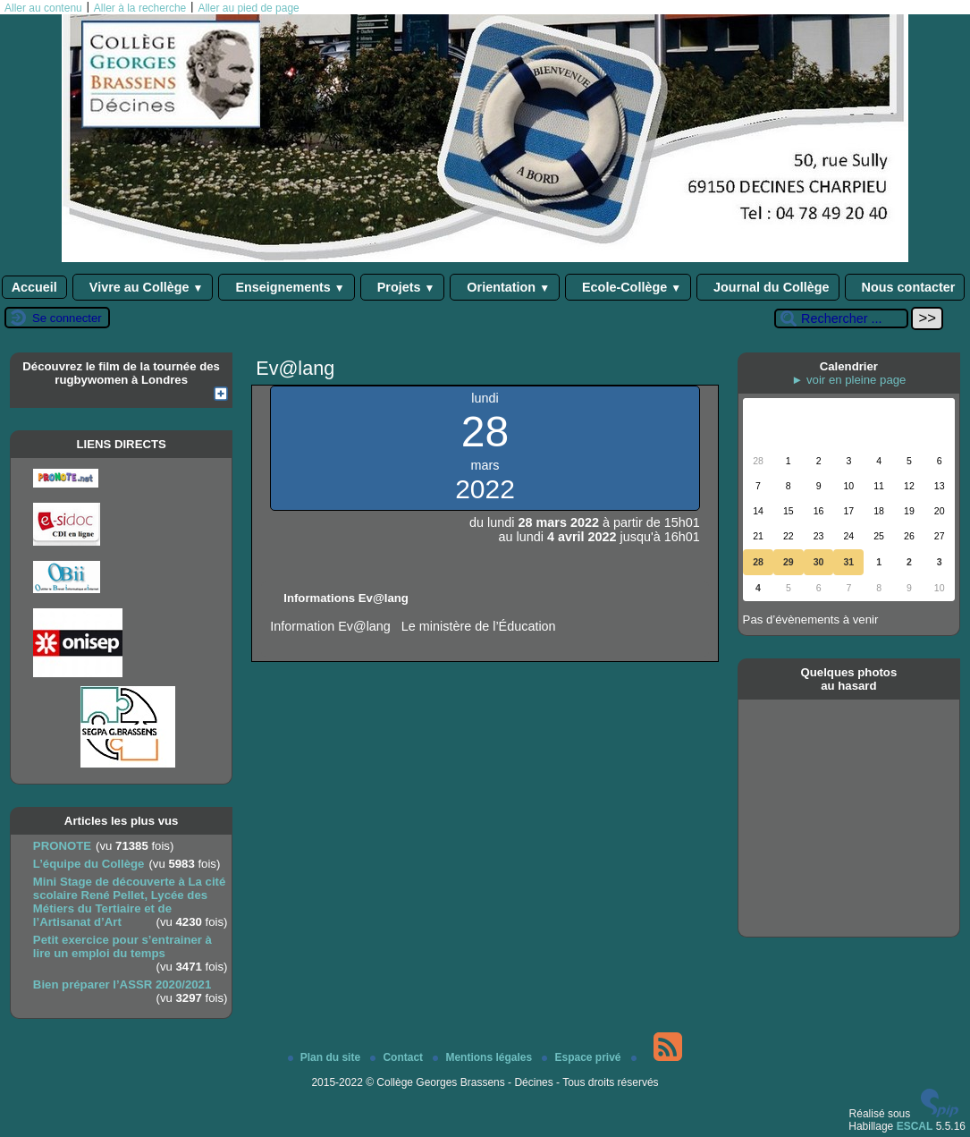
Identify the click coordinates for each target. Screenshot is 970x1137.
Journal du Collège (768, 287)
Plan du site (326, 1057)
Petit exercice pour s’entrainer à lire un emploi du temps (122, 946)
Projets (402, 287)
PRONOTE (62, 846)
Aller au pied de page (248, 8)
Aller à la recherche (140, 8)
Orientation (505, 287)
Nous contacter (905, 287)
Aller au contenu (43, 8)
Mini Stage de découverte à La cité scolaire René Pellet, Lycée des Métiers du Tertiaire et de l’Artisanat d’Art (129, 902)
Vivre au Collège (143, 287)
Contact (398, 1057)
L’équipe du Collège (89, 863)
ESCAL (915, 1126)
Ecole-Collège (628, 287)
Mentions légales (484, 1057)
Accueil (34, 287)
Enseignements (286, 287)
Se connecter (67, 318)
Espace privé (582, 1057)
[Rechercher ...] (841, 318)
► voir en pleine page (848, 379)
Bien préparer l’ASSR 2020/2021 (122, 984)
